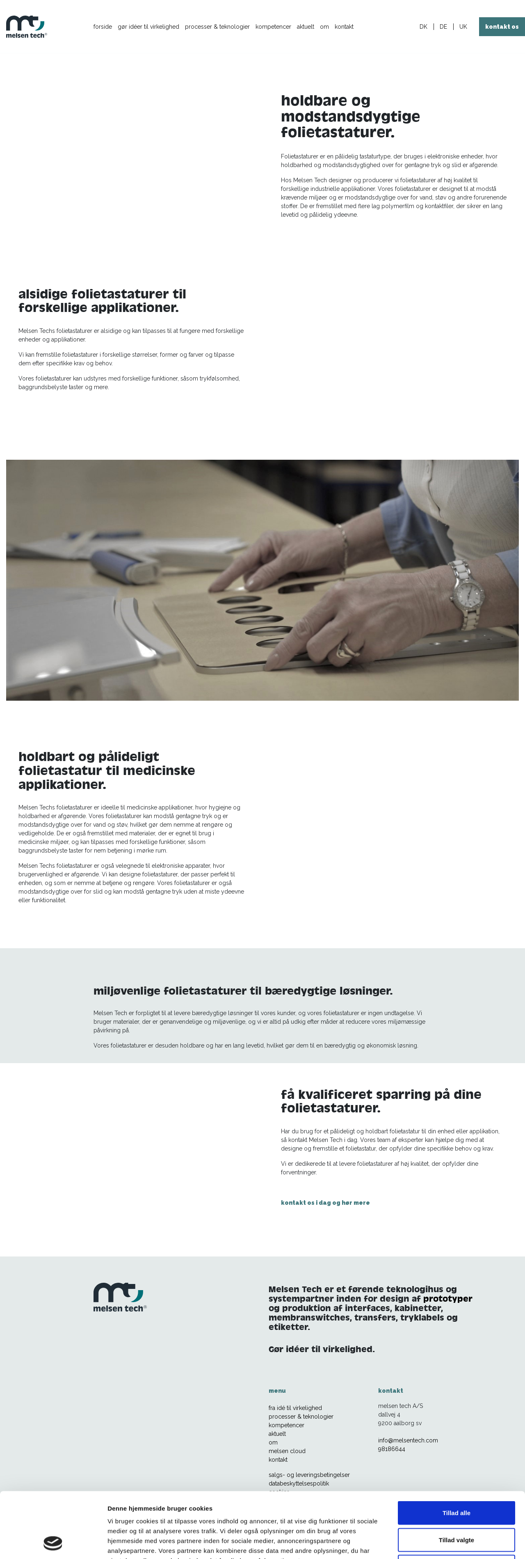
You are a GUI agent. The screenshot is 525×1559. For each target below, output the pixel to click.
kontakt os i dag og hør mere (325, 1202)
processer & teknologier (217, 26)
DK (423, 26)
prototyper (447, 1298)
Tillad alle (456, 1451)
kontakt (344, 26)
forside (103, 26)
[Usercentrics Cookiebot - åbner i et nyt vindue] (53, 1543)
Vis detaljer (426, 1542)
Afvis (456, 1505)
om (324, 26)
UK (463, 26)
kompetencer (273, 26)
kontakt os (502, 26)
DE (443, 26)
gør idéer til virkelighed (148, 26)
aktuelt (305, 26)
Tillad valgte (456, 1478)
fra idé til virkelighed (295, 1408)
